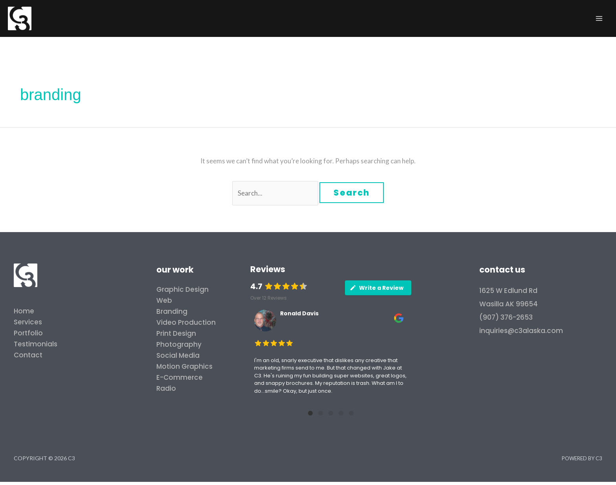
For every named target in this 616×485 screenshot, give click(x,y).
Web (164, 300)
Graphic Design (182, 289)
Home (24, 311)
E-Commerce (179, 377)
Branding (171, 311)
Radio (166, 388)
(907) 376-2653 (506, 317)
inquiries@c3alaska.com (521, 330)
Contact (28, 355)
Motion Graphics (184, 366)
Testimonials (35, 344)
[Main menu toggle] (599, 18)
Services (28, 322)
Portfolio (28, 333)
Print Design (176, 333)
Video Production (186, 322)
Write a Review (376, 288)
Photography (179, 344)
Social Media (178, 355)
